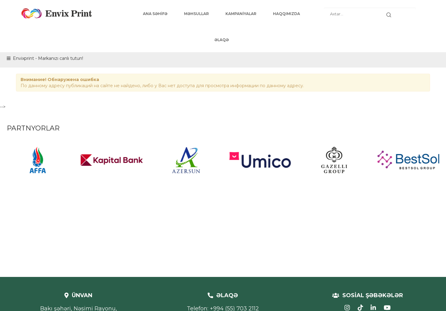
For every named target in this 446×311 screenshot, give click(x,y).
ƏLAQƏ (221, 39)
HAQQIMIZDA (286, 13)
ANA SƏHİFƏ (155, 13)
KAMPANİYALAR (240, 13)
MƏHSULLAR (196, 13)
